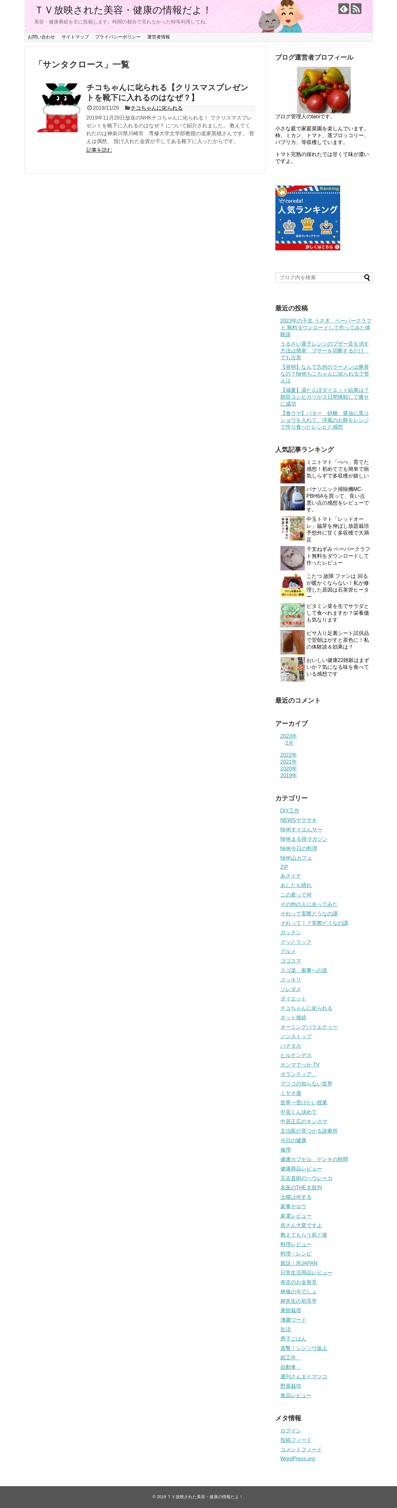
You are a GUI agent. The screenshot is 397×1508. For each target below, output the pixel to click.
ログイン (290, 1430)
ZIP (284, 867)
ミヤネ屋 (290, 1093)
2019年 (288, 775)
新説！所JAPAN (299, 1263)
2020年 (288, 768)
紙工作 (290, 1357)
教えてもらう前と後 (303, 1235)
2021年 (288, 762)
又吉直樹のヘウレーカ (306, 1178)
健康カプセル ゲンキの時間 (314, 1159)
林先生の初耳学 (298, 1301)
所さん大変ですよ (301, 1225)
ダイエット (293, 998)
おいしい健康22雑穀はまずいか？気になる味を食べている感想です (338, 667)
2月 (290, 743)
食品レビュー (296, 1395)
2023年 (288, 736)
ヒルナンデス (296, 1055)
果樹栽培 (290, 1310)
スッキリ (290, 980)
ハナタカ (290, 1046)
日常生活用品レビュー (306, 1272)
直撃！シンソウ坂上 (303, 1348)
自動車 (290, 1367)
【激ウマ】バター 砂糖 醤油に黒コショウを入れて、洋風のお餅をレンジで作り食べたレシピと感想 (324, 420)
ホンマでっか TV (300, 1065)
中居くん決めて (298, 1112)
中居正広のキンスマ (303, 1121)
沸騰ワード (293, 1320)
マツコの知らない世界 (306, 1083)
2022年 (288, 755)
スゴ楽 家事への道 (303, 970)
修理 (285, 1150)
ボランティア (298, 1074)
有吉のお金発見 (298, 1282)
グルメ (288, 951)
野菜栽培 (290, 1386)
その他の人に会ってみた (309, 904)
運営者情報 (158, 36)
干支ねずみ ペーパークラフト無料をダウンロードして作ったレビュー (338, 556)
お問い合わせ (41, 36)
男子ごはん (293, 1339)
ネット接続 (293, 1017)
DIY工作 (290, 810)
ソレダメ (290, 989)
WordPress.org (297, 1458)
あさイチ (290, 876)
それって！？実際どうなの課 (314, 923)
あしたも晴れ (296, 885)
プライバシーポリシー (118, 36)
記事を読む (99, 150)
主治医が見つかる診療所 (309, 1131)
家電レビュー (296, 1216)
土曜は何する (296, 1197)
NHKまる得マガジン (304, 839)
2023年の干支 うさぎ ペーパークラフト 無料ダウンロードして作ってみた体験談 (326, 327)
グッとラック (296, 942)
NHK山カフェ (296, 858)
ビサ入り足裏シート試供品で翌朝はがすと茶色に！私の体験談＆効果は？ (337, 640)
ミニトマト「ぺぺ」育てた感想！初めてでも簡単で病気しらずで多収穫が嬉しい (337, 469)
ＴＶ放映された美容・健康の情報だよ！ (123, 10)
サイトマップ (75, 36)
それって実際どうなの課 (309, 913)
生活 (285, 1329)
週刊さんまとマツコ (303, 1376)
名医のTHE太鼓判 (301, 1187)
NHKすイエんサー (301, 829)
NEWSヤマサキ (298, 820)
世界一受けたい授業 (303, 1102)
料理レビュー (296, 1244)
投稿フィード (296, 1440)
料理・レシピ (296, 1254)
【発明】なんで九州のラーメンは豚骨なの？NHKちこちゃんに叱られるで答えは (325, 373)
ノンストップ (296, 1036)
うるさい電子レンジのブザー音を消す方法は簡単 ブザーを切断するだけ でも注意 (324, 350)
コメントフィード (301, 1449)
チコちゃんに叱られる (157, 108)
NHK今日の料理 (299, 848)
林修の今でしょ (298, 1291)
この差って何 (296, 895)
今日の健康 (293, 1140)
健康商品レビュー (301, 1168)
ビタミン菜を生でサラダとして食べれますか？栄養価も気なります (337, 613)
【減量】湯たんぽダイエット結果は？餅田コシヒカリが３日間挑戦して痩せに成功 (324, 397)
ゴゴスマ (290, 961)
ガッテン (290, 932)
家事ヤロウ (293, 1206)
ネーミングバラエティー (309, 1027)
